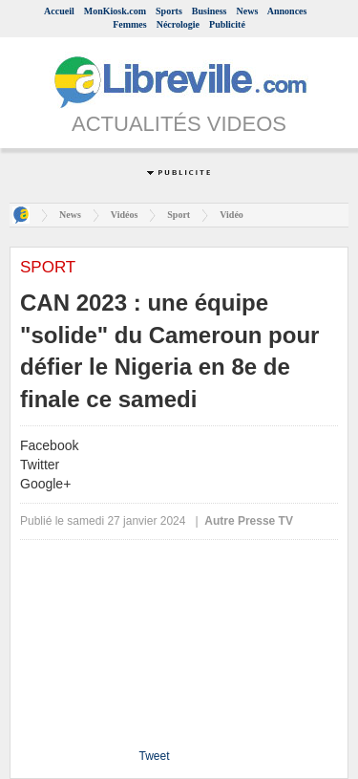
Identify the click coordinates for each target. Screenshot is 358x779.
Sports (169, 11)
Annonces (287, 11)
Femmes (130, 24)
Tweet (153, 756)
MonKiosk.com (115, 11)
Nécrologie (178, 24)
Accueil (59, 11)
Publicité (227, 24)
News (248, 11)
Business (209, 11)
